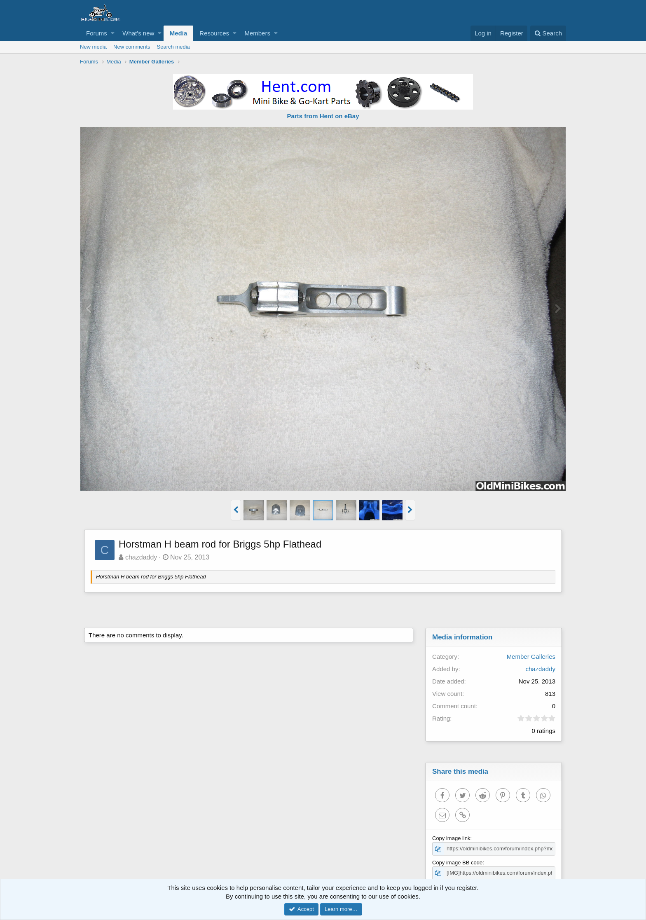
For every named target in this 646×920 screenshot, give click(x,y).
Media (178, 33)
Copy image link (451, 838)
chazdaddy (141, 557)
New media (93, 47)
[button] (113, 33)
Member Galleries (531, 656)
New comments (131, 47)
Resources (214, 33)
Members (257, 33)
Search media (173, 47)
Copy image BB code (457, 862)
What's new (138, 33)
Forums (96, 33)
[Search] (548, 33)
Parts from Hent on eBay (323, 115)
